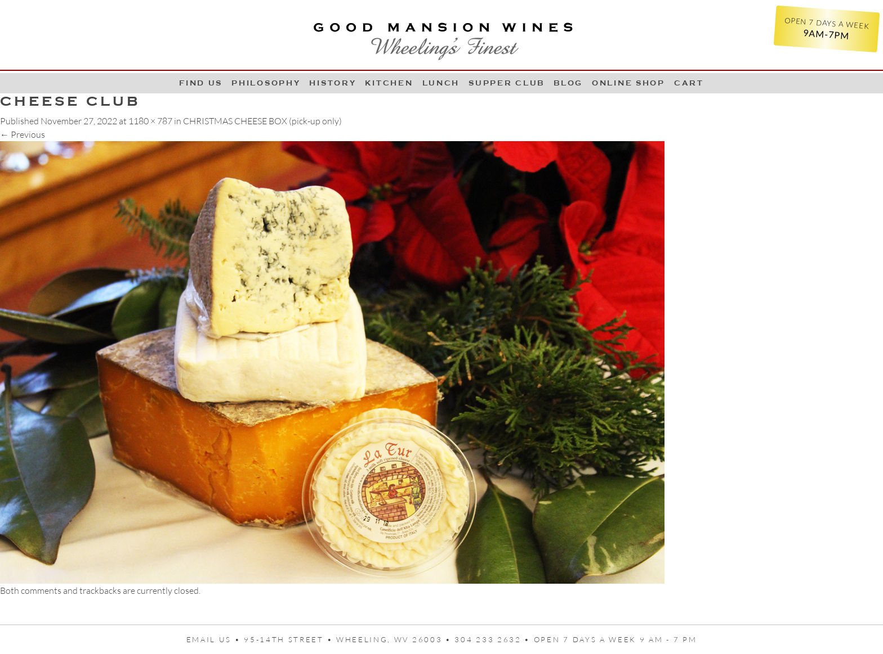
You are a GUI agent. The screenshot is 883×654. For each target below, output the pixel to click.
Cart (689, 83)
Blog (568, 83)
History (332, 83)
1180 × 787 (150, 121)
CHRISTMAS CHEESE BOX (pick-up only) (262, 121)
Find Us (200, 83)
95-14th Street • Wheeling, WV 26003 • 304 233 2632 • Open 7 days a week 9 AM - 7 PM (470, 639)
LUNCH (441, 83)
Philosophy (265, 83)
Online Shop (628, 83)
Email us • (215, 639)
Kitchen (389, 83)
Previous (22, 134)
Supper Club (507, 83)
